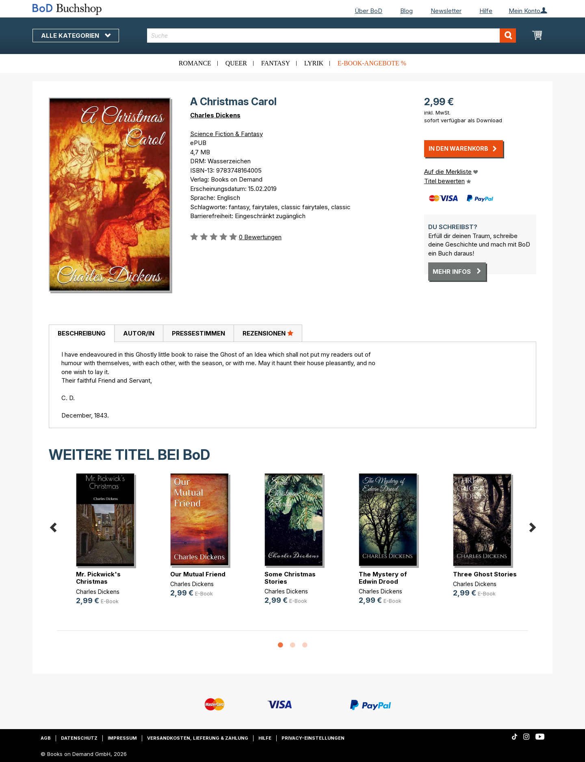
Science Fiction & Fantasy (226, 134)
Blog (406, 11)
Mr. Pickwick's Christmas (98, 577)
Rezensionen (268, 333)
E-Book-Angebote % (372, 63)
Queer (236, 63)
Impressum (122, 738)
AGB (46, 738)
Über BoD (368, 11)
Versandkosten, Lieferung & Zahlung (197, 738)
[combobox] (331, 35)
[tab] (81, 333)
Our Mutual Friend (197, 574)
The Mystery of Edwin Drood (383, 577)
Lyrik (313, 63)
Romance (195, 63)
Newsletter (446, 11)
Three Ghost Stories (485, 574)
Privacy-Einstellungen (313, 738)
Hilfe (485, 11)
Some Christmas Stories (290, 577)
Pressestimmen (198, 333)
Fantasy (275, 63)
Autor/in (138, 333)
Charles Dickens (215, 115)
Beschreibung (82, 333)
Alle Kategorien (75, 35)
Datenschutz (79, 738)
